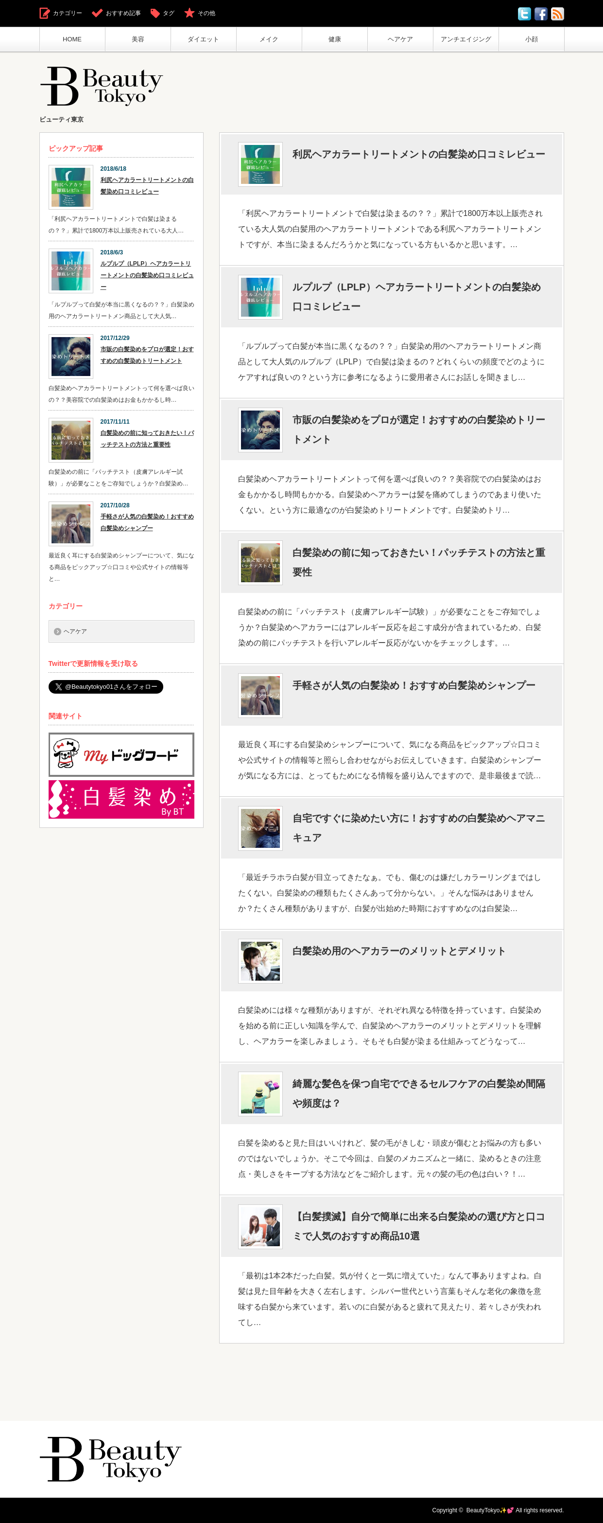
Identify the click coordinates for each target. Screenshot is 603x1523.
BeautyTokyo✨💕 (490, 1510)
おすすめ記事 (123, 13)
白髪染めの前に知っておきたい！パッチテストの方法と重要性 (419, 562)
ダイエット (203, 39)
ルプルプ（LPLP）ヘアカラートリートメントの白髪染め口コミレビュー (417, 297)
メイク (268, 39)
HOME (72, 39)
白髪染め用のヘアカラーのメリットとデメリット (399, 951)
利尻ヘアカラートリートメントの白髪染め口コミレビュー (419, 154)
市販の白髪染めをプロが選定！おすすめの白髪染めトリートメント (419, 429)
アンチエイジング (466, 39)
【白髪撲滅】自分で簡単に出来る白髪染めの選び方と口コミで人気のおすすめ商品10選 (419, 1226)
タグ (168, 13)
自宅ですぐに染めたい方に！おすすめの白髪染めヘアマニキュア (419, 828)
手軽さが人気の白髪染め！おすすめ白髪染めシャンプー (414, 685)
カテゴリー (67, 13)
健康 (334, 39)
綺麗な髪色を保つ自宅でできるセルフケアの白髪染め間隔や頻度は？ (419, 1093)
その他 (206, 13)
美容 (138, 39)
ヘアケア (400, 39)
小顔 (531, 39)
